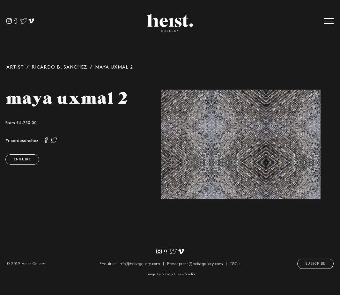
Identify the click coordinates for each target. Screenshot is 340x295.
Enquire (20, 159)
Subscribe (315, 263)
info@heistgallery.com (139, 264)
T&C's (235, 264)
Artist (15, 67)
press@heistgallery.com (201, 264)
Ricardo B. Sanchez (59, 67)
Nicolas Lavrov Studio (178, 274)
